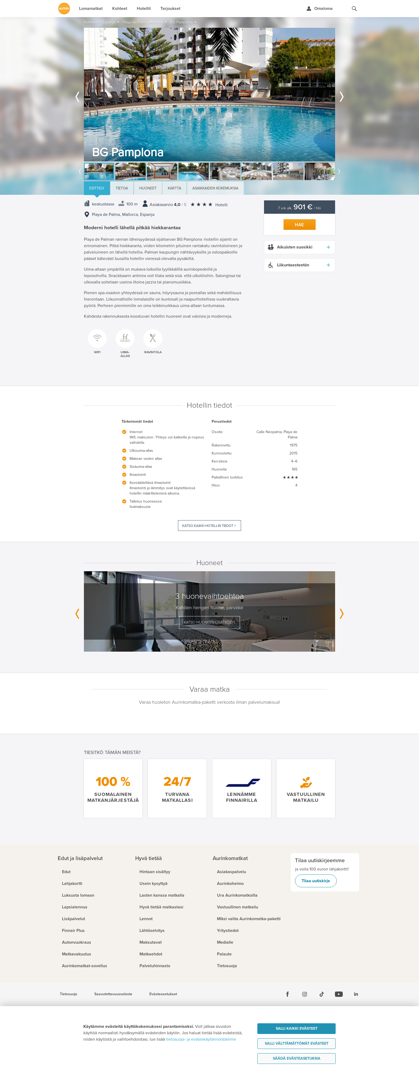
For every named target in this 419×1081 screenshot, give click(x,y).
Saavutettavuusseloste (113, 994)
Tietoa (122, 188)
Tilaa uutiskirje (316, 881)
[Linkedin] (355, 994)
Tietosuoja (68, 994)
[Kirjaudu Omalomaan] (319, 8)
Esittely (96, 188)
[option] (209, 94)
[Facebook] (287, 994)
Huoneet (148, 188)
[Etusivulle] (64, 8)
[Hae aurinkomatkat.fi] (354, 8)
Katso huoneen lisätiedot (209, 622)
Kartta (174, 188)
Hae (299, 225)
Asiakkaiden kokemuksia (215, 188)
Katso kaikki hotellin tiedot (207, 526)
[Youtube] (338, 994)
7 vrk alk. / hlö (299, 208)
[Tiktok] (321, 994)
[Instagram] (304, 994)
